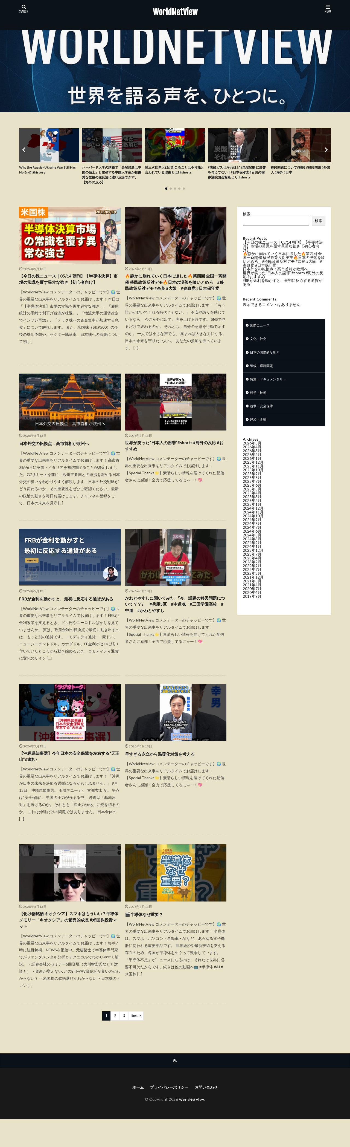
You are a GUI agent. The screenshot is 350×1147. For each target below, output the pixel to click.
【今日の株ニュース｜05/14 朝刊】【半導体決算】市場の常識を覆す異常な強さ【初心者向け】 (68, 287)
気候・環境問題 (263, 371)
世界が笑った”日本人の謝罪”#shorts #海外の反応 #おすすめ (174, 460)
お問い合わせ (210, 1114)
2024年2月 (252, 552)
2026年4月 (252, 456)
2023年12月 (253, 559)
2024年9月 (252, 529)
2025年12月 (253, 471)
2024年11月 (253, 521)
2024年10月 (253, 525)
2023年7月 (252, 563)
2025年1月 (252, 514)
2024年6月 (252, 540)
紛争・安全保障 (263, 414)
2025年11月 (253, 475)
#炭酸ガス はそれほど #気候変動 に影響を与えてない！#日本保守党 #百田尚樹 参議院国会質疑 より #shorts (237, 176)
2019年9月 (252, 605)
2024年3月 (252, 548)
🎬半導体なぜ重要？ (147, 937)
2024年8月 (252, 533)
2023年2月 (252, 571)
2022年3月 (252, 582)
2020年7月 (252, 598)
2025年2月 (252, 510)
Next (135, 1042)
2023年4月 (252, 567)
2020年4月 (252, 602)
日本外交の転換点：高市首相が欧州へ (61, 457)
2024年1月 (252, 556)
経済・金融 (259, 428)
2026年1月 (252, 468)
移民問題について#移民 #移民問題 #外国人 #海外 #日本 (300, 171)
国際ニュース (261, 329)
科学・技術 (259, 400)
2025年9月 (252, 483)
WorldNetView (175, 12)
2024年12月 (253, 517)
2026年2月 (252, 464)
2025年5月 (252, 498)
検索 (246, 217)
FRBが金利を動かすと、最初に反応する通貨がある (67, 616)
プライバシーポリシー (168, 1114)
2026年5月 (252, 452)
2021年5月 (252, 590)
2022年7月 (252, 579)
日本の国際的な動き (267, 357)
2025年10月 (253, 479)
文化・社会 (259, 343)
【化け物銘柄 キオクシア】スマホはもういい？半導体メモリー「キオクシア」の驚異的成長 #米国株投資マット (68, 944)
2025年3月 (252, 506)
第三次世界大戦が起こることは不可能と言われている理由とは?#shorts (173, 174)
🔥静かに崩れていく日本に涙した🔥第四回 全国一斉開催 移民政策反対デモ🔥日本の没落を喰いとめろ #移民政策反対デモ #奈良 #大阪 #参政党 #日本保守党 (176, 291)
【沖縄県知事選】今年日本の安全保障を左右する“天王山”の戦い (68, 778)
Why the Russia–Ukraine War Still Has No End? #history (45, 171)
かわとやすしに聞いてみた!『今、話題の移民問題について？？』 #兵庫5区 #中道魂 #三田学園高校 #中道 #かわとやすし (175, 619)
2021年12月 (253, 586)
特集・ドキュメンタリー (271, 386)
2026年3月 (252, 460)
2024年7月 (252, 537)
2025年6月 (252, 494)
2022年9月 (252, 575)
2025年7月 (252, 491)
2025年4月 (252, 502)
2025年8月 (252, 487)
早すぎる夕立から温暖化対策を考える (167, 775)
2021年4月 (252, 594)
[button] (24, 151)
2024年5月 (252, 544)
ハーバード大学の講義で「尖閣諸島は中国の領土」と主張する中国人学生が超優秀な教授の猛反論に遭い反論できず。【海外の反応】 (110, 176)
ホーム (133, 1114)
